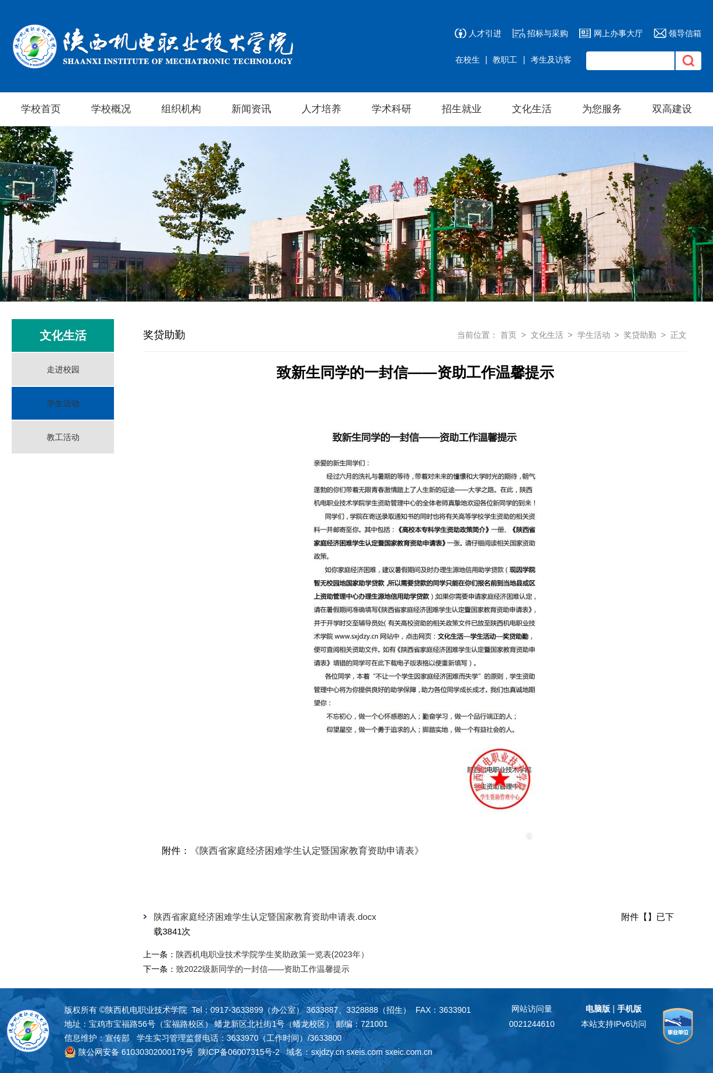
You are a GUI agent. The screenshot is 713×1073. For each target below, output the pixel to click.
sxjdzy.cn (327, 1052)
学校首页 (41, 109)
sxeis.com (365, 1052)
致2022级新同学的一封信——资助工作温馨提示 (262, 969)
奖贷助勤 (640, 335)
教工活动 (63, 437)
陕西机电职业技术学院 (146, 1010)
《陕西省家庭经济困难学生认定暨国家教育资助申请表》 (307, 851)
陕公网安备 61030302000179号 (128, 1052)
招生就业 (462, 109)
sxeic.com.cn (408, 1052)
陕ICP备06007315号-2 (239, 1052)
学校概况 (111, 109)
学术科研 (391, 109)
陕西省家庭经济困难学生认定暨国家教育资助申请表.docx (265, 917)
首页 (508, 335)
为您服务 (602, 109)
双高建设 (672, 109)
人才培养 (321, 109)
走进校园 (63, 369)
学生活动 (63, 403)
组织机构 (181, 109)
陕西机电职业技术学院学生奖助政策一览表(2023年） (272, 954)
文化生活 (532, 109)
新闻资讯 (251, 109)
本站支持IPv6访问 (613, 1024)
